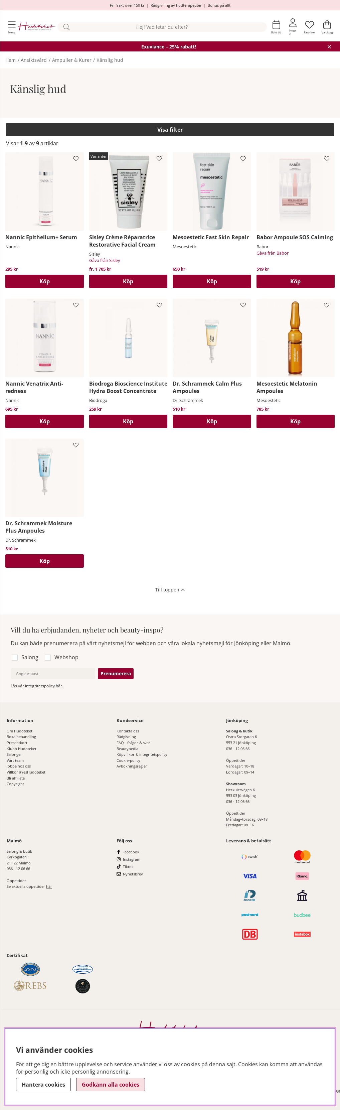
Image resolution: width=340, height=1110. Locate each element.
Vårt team (15, 760)
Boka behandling (21, 736)
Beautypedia (127, 748)
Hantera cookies (43, 1084)
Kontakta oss (128, 730)
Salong (29, 657)
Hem (10, 60)
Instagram (131, 859)
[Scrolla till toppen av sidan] (170, 590)
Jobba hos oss (19, 766)
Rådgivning (126, 736)
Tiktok (128, 866)
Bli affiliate (16, 778)
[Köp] (44, 281)
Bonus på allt (219, 5)
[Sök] (162, 27)
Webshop (66, 657)
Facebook (131, 851)
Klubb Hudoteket (21, 748)
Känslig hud (110, 60)
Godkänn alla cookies (110, 1084)
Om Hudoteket (19, 730)
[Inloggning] (292, 27)
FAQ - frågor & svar (133, 742)
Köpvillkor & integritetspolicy (142, 754)
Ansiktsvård (34, 60)
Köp (128, 281)
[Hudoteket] (36, 27)
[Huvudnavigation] (11, 27)
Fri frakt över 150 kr (127, 5)
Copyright (15, 783)
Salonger (14, 754)
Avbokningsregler (132, 766)
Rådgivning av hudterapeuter (176, 5)
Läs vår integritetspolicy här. (37, 686)
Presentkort (17, 742)
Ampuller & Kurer (72, 60)
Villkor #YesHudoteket (26, 772)
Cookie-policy (128, 760)
